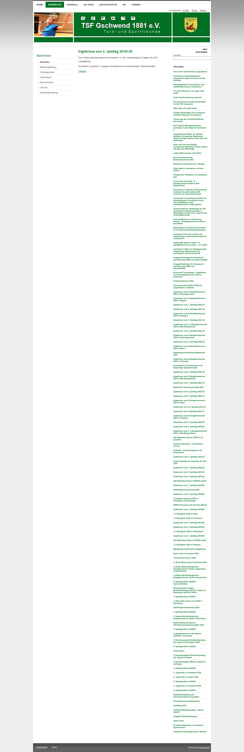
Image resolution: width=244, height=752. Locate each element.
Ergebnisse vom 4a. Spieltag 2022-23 (189, 407)
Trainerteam (46, 77)
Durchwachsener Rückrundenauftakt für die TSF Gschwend (189, 103)
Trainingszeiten (47, 72)
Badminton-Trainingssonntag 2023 (188, 387)
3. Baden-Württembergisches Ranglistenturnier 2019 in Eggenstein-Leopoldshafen (189, 569)
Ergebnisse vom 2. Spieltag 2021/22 (189, 472)
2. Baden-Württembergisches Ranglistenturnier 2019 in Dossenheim (190, 576)
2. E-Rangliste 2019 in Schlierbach (188, 531)
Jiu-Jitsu (89, 4)
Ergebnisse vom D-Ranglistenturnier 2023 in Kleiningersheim (189, 336)
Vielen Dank (178, 721)
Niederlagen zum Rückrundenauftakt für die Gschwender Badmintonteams (189, 229)
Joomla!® (204, 747)
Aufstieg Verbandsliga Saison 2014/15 (189, 732)
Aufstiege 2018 (179, 705)
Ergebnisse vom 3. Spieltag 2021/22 (189, 468)
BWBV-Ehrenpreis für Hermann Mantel (190, 505)
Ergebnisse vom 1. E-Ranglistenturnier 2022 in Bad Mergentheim (190, 432)
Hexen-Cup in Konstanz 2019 (186, 553)
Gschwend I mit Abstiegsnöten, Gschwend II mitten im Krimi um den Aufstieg (189, 78)
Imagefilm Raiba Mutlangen (185, 716)
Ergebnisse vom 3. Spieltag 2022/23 (189, 422)
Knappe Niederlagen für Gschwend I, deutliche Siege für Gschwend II (189, 114)
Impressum (41, 747)
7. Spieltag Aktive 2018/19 (184, 597)
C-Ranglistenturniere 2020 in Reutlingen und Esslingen (185, 499)
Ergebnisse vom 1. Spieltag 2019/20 (189, 536)
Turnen (135, 4)
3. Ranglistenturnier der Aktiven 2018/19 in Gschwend (187, 635)
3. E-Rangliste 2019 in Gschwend (187, 518)
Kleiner (203, 10)
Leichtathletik (108, 4)
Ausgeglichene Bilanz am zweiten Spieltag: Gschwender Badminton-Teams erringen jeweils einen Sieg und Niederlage (190, 137)
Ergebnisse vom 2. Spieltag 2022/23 (189, 427)
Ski (124, 4)
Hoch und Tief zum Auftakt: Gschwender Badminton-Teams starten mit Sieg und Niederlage (190, 147)
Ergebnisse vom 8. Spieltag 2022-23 (189, 372)
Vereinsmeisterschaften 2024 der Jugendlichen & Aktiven (187, 286)
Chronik (43, 87)
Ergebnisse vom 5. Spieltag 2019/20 (189, 494)
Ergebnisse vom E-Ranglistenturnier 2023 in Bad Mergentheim (189, 377)
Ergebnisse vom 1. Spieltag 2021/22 (189, 476)
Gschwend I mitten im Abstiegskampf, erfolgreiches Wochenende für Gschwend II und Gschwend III (190, 251)
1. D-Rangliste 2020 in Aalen (185, 514)
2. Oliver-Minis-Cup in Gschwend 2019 (190, 562)
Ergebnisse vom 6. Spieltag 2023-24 (189, 309)
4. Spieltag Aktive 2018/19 (184, 646)
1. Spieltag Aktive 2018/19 (184, 690)
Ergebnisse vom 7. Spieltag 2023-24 (189, 305)
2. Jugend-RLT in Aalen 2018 (185, 677)
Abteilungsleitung (48, 67)
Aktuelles (44, 62)
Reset (194, 10)
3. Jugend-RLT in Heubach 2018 (187, 673)
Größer (185, 10)
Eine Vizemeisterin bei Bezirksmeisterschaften (183, 158)
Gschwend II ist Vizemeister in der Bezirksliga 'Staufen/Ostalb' (188, 366)
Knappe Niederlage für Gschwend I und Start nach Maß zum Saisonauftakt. (188, 266)
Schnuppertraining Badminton (186, 701)
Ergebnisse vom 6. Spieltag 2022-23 (189, 392)
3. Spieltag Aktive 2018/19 (184, 668)
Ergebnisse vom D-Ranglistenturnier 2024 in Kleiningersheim (189, 293)
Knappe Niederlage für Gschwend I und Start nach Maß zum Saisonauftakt (190, 259)
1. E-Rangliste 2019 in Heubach (187, 545)
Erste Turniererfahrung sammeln (187, 97)
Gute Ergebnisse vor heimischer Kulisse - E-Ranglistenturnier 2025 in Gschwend (189, 221)
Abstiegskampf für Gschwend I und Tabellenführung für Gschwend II (188, 85)
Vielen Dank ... (179, 651)
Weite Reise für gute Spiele (185, 108)
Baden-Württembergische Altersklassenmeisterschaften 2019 (188, 624)
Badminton (54, 4)
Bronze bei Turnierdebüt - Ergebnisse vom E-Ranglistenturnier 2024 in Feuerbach (189, 274)
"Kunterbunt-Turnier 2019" (184, 558)
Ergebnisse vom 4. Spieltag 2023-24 (189, 320)
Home (39, 4)
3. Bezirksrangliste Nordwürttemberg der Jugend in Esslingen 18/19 (189, 641)
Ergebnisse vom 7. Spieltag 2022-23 (189, 383)
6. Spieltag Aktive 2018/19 (184, 612)
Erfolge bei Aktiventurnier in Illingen (189, 164)
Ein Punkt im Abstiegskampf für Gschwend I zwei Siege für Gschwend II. (189, 128)
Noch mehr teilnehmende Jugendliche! (190, 72)
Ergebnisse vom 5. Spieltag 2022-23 (189, 396)
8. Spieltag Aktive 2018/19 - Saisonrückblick (185, 583)
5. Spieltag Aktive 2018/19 (184, 629)
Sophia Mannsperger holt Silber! (187, 153)
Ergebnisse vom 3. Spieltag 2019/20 (189, 527)
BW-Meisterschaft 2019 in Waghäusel (189, 549)
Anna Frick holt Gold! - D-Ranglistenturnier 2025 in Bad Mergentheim (186, 183)
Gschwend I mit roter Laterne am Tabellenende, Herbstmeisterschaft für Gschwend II (190, 236)
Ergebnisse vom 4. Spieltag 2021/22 (189, 457)
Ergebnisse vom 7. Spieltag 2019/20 (189, 485)
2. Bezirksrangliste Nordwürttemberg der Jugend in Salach (189, 656)
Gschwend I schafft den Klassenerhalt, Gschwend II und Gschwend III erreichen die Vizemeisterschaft (190, 192)
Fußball (72, 4)
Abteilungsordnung (49, 92)
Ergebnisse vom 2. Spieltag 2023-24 (189, 342)
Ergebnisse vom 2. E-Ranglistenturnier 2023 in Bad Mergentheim (190, 325)
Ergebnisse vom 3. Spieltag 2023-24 (189, 331)
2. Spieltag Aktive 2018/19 (184, 681)
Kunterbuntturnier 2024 (183, 281)
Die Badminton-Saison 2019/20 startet (189, 540)
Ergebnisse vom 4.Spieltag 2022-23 (188, 411)
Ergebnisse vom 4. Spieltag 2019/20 (189, 523)
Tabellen (82, 71)
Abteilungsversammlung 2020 (186, 490)
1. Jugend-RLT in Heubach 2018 (187, 686)
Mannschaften (46, 82)
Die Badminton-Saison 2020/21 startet (189, 481)
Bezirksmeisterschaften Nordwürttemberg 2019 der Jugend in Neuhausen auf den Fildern (189, 590)
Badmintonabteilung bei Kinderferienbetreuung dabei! (186, 696)
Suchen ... (178, 55)
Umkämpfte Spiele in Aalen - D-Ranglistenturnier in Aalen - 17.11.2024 (190, 244)
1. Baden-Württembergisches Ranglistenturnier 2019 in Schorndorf (189, 617)
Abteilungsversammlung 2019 (186, 607)
